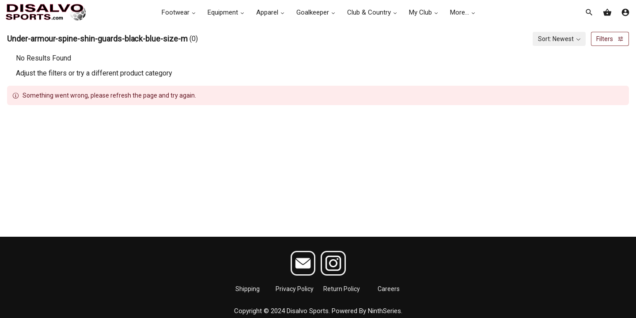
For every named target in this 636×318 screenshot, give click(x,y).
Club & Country (372, 12)
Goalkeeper (316, 12)
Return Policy (341, 288)
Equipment (227, 12)
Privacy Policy (295, 288)
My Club (424, 12)
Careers (389, 288)
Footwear (179, 12)
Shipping (247, 288)
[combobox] (559, 39)
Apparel (271, 12)
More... (463, 12)
